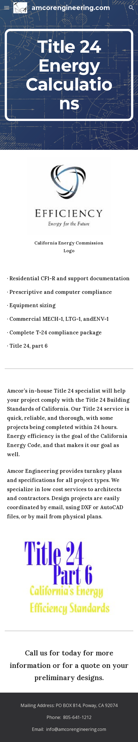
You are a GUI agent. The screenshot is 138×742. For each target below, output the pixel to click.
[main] (69, 75)
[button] (6, 7)
